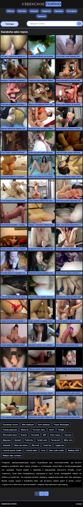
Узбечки (10, 11)
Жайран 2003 (73, 450)
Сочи (43, 450)
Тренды (9, 24)
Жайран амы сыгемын (12, 456)
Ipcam (51, 430)
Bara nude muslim (56, 450)
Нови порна (55, 435)
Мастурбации (28, 425)
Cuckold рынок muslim (12, 450)
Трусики (67, 435)
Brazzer (24, 435)
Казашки (34, 11)
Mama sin (25, 430)
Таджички (46, 11)
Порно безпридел (61, 425)
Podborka (29, 440)
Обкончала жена (9, 435)
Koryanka (35, 435)
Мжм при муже (21, 445)
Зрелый (17, 440)
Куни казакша (44, 425)
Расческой (55, 440)
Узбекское (41, 4)
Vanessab (6, 445)
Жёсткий (35, 445)
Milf (44, 435)
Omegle (61, 430)
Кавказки (59, 11)
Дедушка (6, 440)
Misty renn (68, 440)
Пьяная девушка (9, 430)
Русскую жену (39, 430)
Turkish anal (42, 440)
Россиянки (71, 11)
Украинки (42, 16)
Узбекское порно (9, 504)
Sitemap (79, 504)
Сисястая (47, 445)
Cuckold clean (31, 450)
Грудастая (59, 445)
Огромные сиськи (10, 425)
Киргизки (22, 11)
